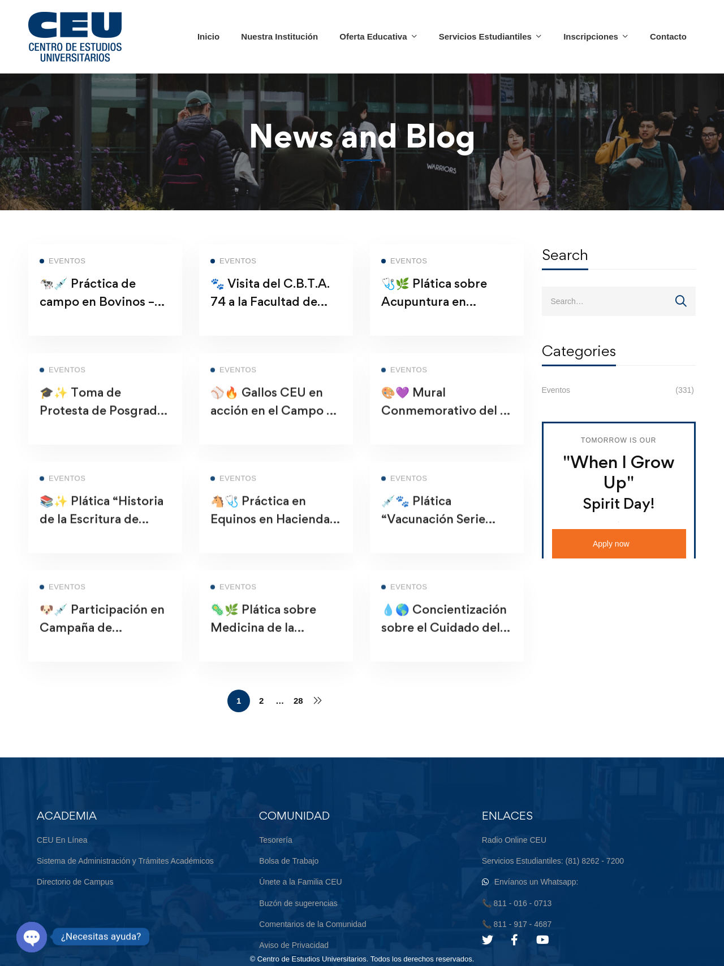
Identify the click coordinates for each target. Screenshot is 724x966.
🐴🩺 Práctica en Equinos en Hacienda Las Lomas (270, 533)
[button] (619, 543)
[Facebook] (514, 940)
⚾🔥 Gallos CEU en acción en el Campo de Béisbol (275, 424)
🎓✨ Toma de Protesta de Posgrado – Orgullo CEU (102, 424)
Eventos (619, 390)
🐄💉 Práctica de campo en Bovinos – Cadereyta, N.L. (97, 306)
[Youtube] (543, 940)
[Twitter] (488, 940)
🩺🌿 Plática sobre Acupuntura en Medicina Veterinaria (441, 306)
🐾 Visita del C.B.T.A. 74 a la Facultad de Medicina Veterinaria (270, 306)
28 (298, 700)
